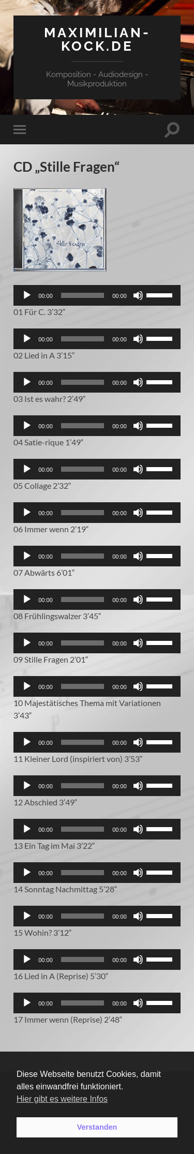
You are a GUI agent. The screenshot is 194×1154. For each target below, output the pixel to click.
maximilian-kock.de (97, 39)
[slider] (82, 295)
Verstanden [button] (97, 1127)
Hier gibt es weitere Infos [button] (62, 1099)
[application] (97, 295)
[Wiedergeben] (27, 295)
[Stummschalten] (138, 295)
